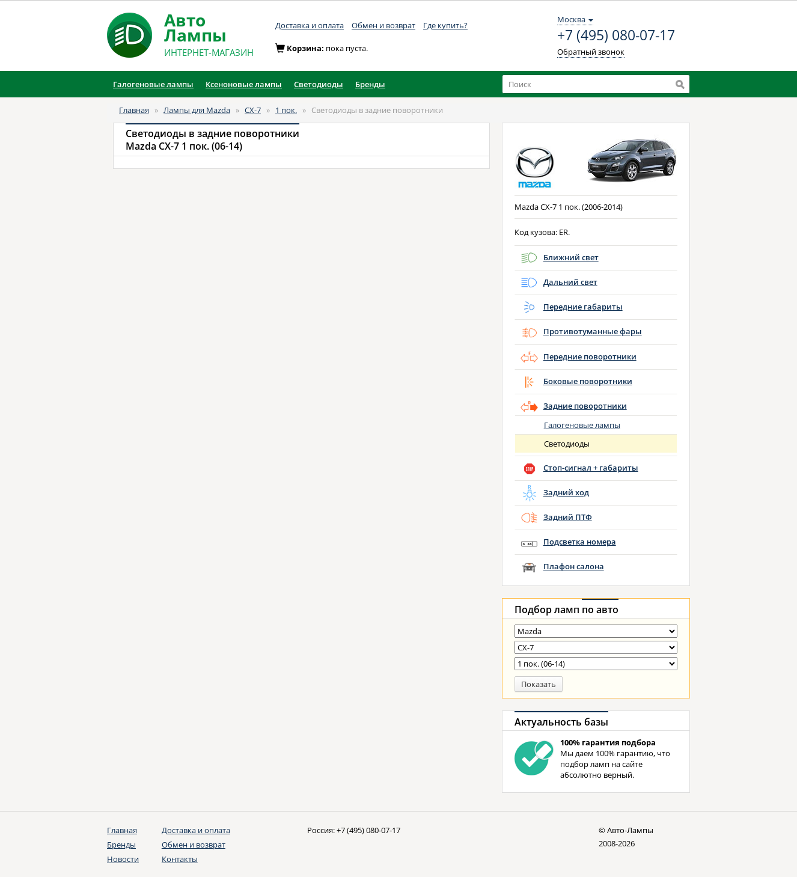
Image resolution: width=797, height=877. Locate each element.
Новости (123, 859)
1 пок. (286, 110)
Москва (575, 19)
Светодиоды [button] (318, 84)
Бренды (121, 844)
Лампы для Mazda (196, 110)
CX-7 (253, 110)
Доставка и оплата (309, 25)
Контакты (180, 859)
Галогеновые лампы (582, 425)
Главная (134, 110)
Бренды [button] (370, 84)
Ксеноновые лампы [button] (244, 84)
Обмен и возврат (383, 25)
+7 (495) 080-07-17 (616, 35)
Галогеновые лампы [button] (153, 84)
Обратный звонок (590, 51)
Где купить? (445, 25)
